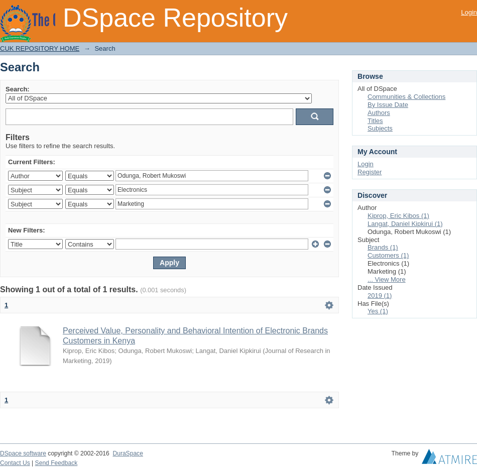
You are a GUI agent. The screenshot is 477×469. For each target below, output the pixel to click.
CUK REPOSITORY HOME (39, 48)
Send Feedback (56, 462)
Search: (18, 89)
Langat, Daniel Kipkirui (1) (405, 223)
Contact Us (15, 462)
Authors (379, 112)
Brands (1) (383, 247)
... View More (387, 279)
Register (369, 172)
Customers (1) (388, 255)
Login (469, 12)
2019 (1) (380, 295)
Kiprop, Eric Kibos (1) (398, 215)
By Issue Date (388, 104)
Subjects (380, 128)
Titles (375, 121)
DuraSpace (127, 453)
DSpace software (23, 453)
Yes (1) (378, 311)
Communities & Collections (406, 96)
